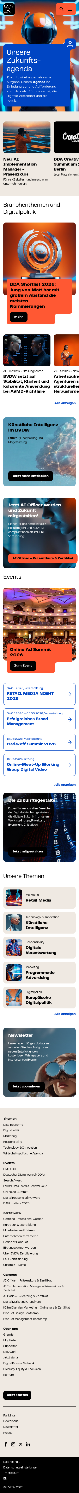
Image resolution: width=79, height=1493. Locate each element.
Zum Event (23, 665)
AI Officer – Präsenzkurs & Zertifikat (27, 1281)
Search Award (12, 1181)
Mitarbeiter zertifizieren (19, 1231)
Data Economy (13, 1125)
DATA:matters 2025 (16, 1203)
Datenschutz (11, 1462)
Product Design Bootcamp (20, 1313)
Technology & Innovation (20, 1148)
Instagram (13, 1444)
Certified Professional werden (23, 1219)
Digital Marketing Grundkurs (22, 1302)
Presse (7, 1433)
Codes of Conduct (15, 1242)
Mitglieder (10, 1341)
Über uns (10, 1328)
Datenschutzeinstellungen (20, 1468)
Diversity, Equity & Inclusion (22, 1369)
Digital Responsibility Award (21, 1198)
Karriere (8, 1375)
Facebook (5, 1444)
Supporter (10, 1346)
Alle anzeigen (65, 403)
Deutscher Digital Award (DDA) (24, 1175)
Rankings (9, 1416)
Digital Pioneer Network (19, 1363)
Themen (10, 1118)
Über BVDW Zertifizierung (20, 1254)
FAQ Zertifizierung (15, 1259)
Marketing (10, 1136)
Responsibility (12, 1142)
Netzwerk (10, 1352)
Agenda (39, 82)
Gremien (9, 1335)
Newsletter (10, 1427)
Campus (10, 1274)
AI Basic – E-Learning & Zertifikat (25, 1296)
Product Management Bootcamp (25, 1319)
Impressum (11, 1473)
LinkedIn (28, 1444)
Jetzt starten (11, 1358)
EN (5, 1479)
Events (9, 1163)
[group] (26, 153)
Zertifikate (12, 1213)
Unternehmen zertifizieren (20, 1236)
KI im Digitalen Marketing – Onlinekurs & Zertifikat (36, 1308)
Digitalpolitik (11, 1130)
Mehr (18, 316)
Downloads (10, 1421)
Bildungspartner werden (19, 1248)
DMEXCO (9, 1169)
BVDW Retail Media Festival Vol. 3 (25, 1186)
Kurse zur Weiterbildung (19, 1225)
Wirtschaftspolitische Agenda (23, 1154)
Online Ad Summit (15, 1192)
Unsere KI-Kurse (14, 1265)
